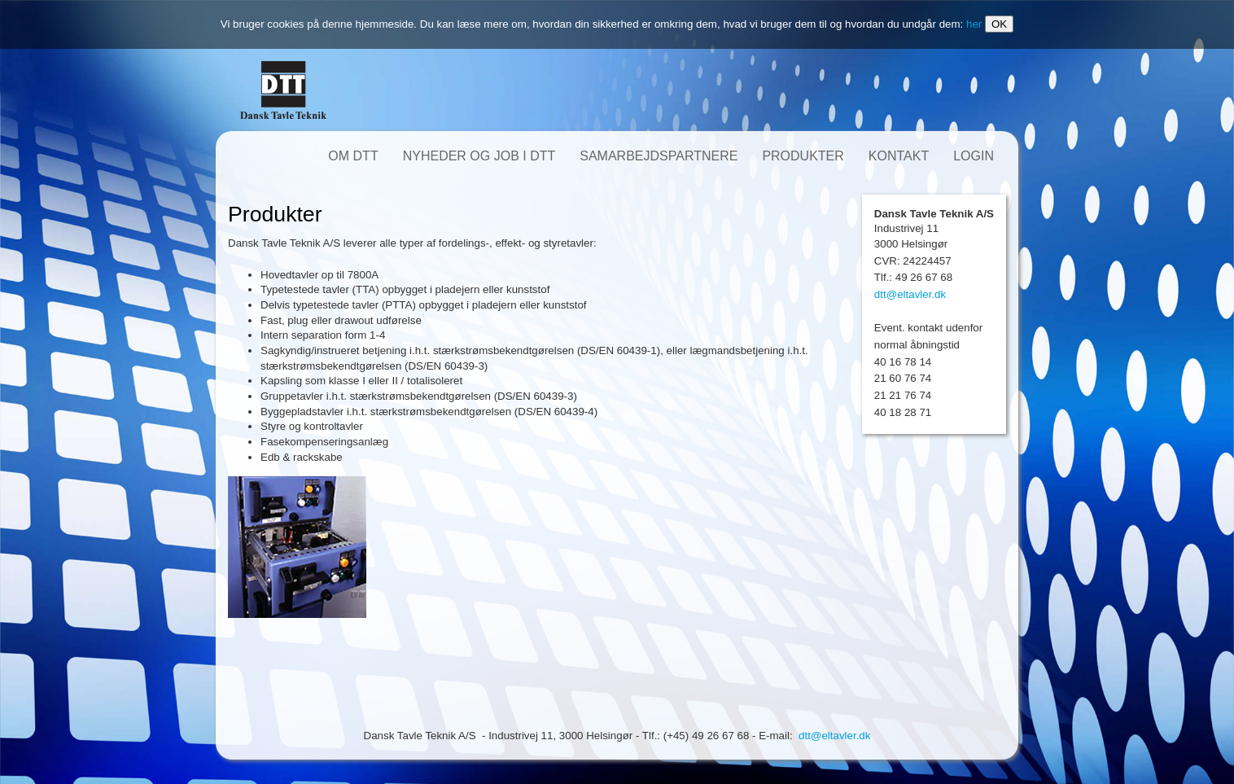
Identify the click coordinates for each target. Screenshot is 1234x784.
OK (999, 24)
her (974, 24)
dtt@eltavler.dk (910, 294)
